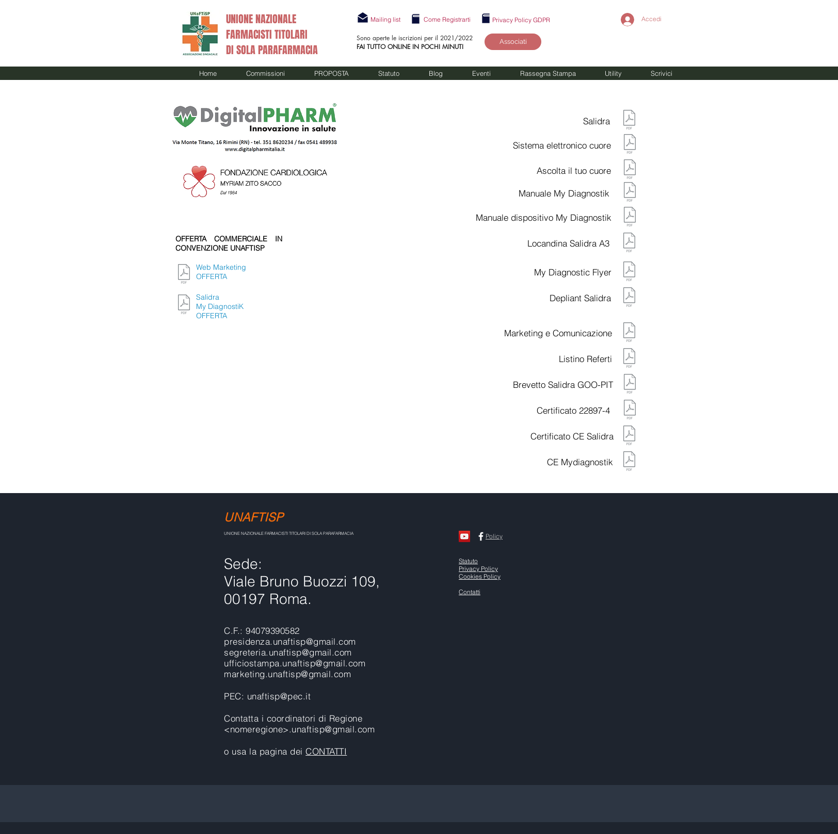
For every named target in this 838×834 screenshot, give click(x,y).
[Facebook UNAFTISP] (481, 536)
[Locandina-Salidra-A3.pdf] (629, 243)
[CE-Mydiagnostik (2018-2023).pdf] (629, 462)
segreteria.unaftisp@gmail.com (288, 652)
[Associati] (513, 42)
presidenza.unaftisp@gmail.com (290, 641)
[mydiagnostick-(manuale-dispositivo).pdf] (629, 218)
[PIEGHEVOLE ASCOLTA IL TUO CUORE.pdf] (629, 170)
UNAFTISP (253, 517)
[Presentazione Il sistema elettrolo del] (629, 145)
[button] (385, 19)
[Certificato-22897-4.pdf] (629, 410)
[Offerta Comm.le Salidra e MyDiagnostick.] (183, 305)
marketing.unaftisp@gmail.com (287, 673)
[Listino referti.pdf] (629, 359)
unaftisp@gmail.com (323, 663)
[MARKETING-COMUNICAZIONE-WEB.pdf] (183, 275)
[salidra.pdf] (629, 121)
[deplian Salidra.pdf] (629, 298)
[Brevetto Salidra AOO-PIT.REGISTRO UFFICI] (629, 385)
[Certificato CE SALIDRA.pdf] (629, 436)
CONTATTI (326, 751)
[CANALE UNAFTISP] (464, 536)
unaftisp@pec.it (279, 696)
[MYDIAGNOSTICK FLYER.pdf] (629, 272)
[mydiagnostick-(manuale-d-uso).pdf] (629, 193)
